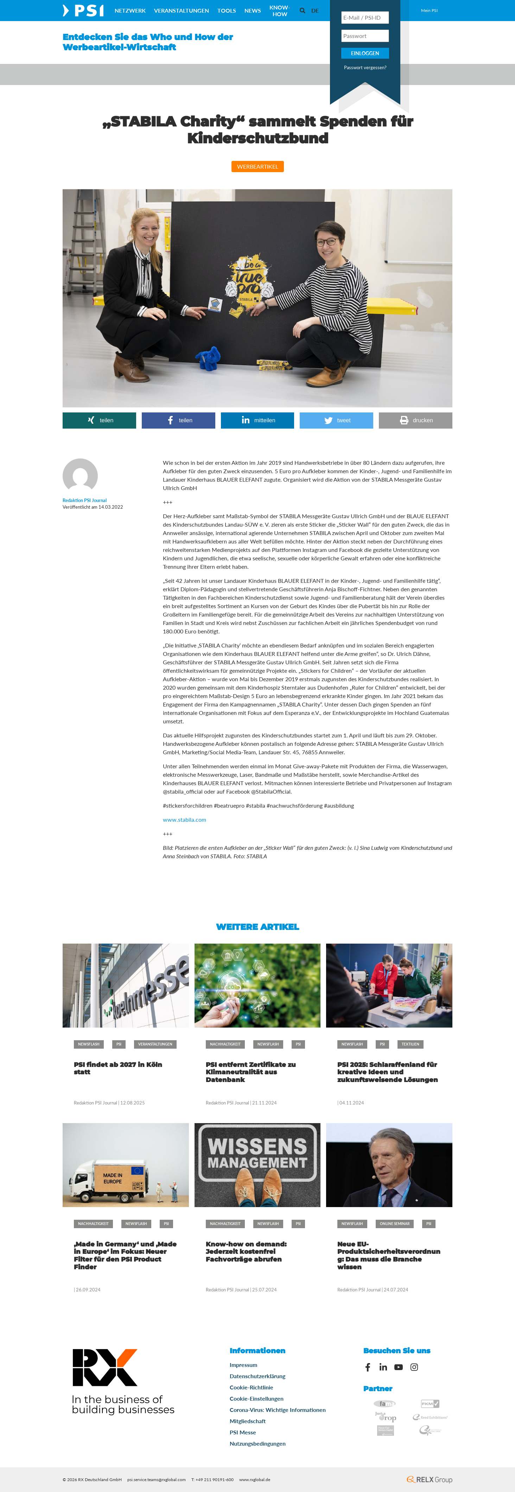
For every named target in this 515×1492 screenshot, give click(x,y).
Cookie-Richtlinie (251, 1387)
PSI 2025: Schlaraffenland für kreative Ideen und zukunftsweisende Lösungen (387, 1072)
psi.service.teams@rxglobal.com (156, 1479)
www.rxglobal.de (254, 1479)
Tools (226, 10)
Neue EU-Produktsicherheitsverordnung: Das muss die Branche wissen (388, 1255)
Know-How (279, 10)
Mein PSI (429, 10)
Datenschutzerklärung (257, 1376)
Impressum (243, 1364)
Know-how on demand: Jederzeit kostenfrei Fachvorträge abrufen (246, 1251)
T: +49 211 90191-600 (212, 1479)
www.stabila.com (184, 819)
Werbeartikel (257, 166)
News (252, 10)
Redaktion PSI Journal (96, 1103)
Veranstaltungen (181, 10)
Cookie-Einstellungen (257, 1398)
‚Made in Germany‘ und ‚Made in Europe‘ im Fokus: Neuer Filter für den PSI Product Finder (125, 1255)
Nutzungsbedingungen (258, 1443)
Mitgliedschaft (248, 1421)
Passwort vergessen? (365, 67)
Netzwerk (130, 10)
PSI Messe (243, 1432)
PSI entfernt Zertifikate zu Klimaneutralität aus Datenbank (251, 1072)
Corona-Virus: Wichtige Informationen (278, 1409)
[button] (99, 420)
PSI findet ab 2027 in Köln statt (118, 1068)
